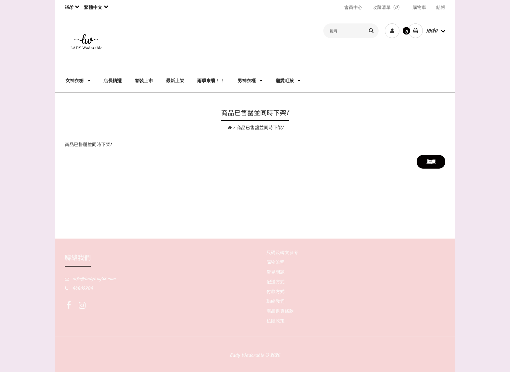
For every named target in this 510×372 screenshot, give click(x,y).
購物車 (419, 7)
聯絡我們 (275, 301)
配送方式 (275, 282)
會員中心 (353, 7)
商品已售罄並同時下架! (260, 128)
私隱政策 (275, 321)
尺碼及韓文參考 (282, 252)
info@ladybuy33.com (94, 279)
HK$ (69, 7)
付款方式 (275, 292)
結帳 (440, 7)
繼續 (431, 162)
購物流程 (275, 262)
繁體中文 (93, 7)
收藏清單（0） (387, 7)
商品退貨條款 (280, 311)
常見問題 (275, 272)
